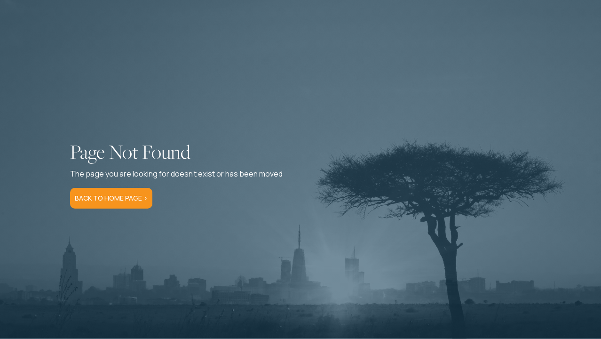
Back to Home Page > (111, 198)
